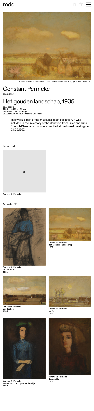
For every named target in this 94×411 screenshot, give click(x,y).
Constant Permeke (26, 89)
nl (75, 4)
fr (81, 4)
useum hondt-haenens (9, 4)
